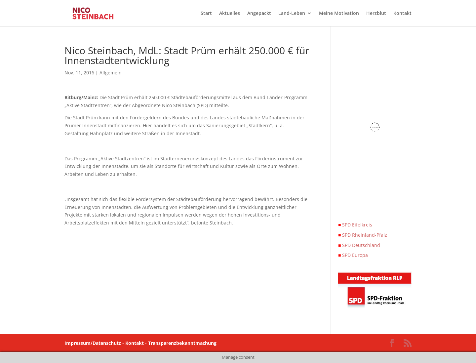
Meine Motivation (339, 13)
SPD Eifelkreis (355, 225)
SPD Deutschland (359, 245)
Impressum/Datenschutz (92, 343)
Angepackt (259, 13)
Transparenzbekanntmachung (182, 343)
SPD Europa (353, 255)
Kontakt (402, 13)
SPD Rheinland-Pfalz (362, 235)
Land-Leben (291, 13)
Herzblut (376, 13)
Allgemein (110, 72)
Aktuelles (229, 13)
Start (206, 13)
